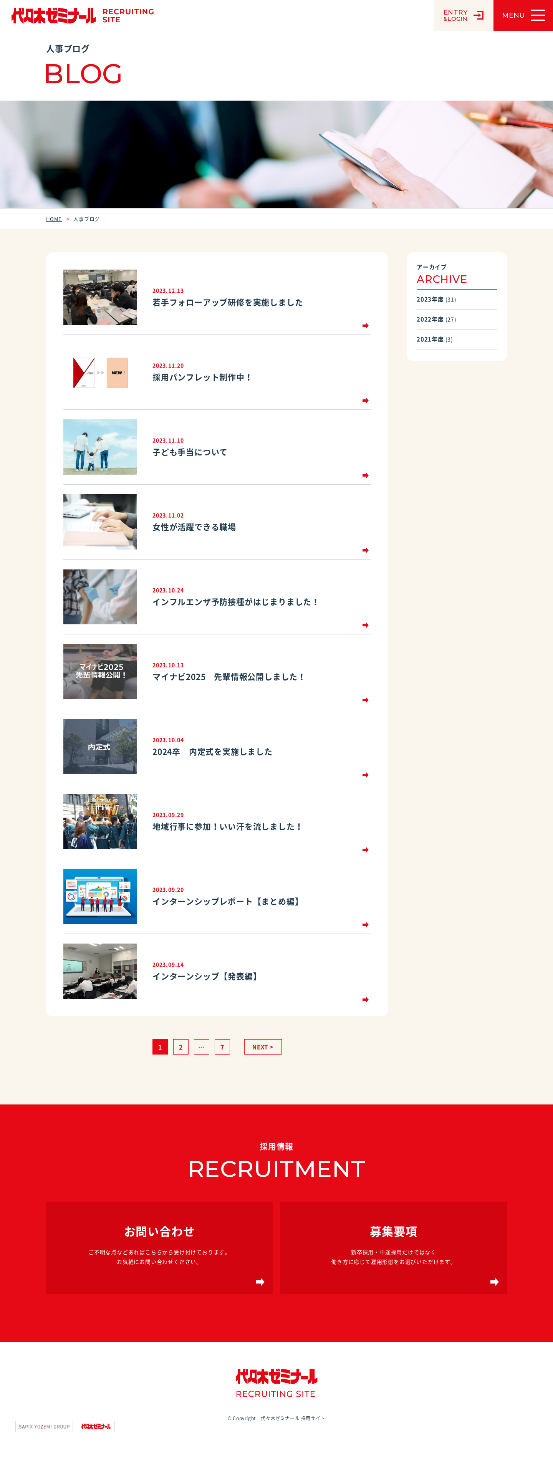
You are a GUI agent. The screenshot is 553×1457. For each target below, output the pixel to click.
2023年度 (430, 299)
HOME (54, 218)
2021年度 (430, 339)
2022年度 (430, 319)
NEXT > (262, 1047)
